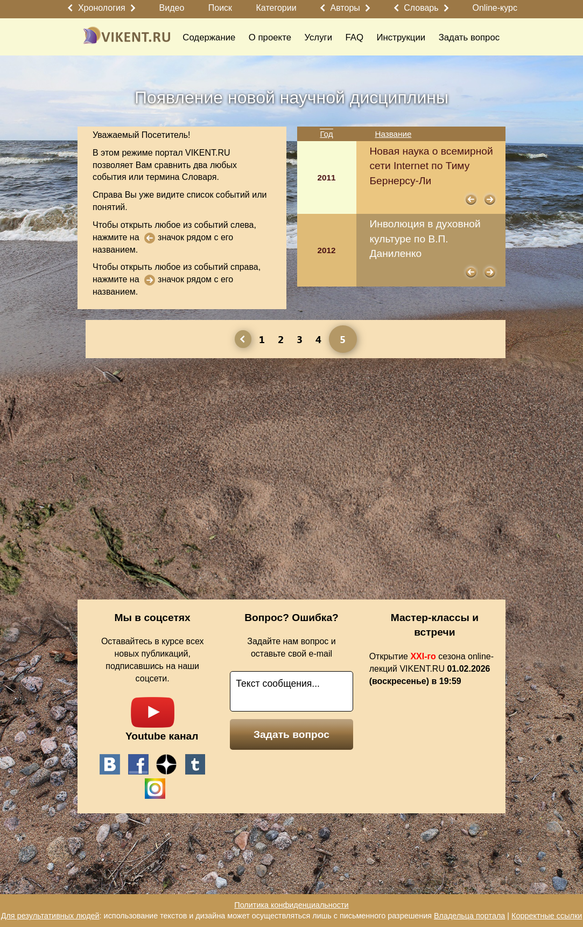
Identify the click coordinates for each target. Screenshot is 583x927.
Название (393, 133)
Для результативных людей (50, 915)
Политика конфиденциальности (291, 905)
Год (326, 133)
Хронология (101, 7)
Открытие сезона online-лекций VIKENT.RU (431, 669)
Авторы (345, 7)
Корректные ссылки (546, 915)
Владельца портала (469, 915)
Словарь (421, 7)
